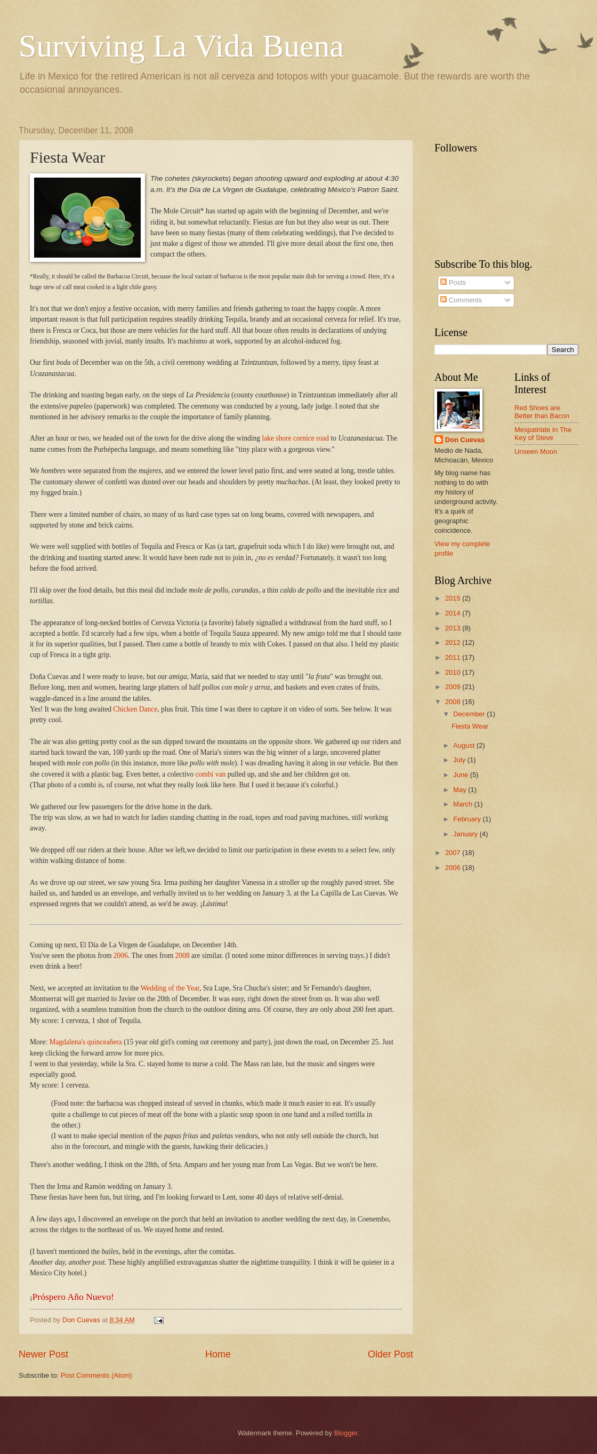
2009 (453, 687)
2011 (453, 657)
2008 (182, 956)
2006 (121, 956)
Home (218, 1354)
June (461, 775)
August (465, 745)
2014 (453, 613)
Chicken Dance (135, 709)
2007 (453, 853)
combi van (211, 774)
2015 (453, 598)
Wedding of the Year (170, 988)
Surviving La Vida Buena (181, 45)
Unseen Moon (535, 452)
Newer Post (43, 1354)
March (463, 804)
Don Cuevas (465, 440)
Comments (461, 300)
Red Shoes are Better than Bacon (541, 412)
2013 (453, 628)
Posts (453, 282)
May (460, 790)
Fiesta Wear (469, 726)
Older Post (390, 1354)
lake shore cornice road (295, 438)
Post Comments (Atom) (96, 1375)
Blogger (346, 1433)
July (460, 760)
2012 (453, 642)
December (470, 714)
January (466, 834)
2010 (453, 672)
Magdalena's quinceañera (85, 1042)
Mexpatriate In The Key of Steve (542, 434)
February (467, 819)
